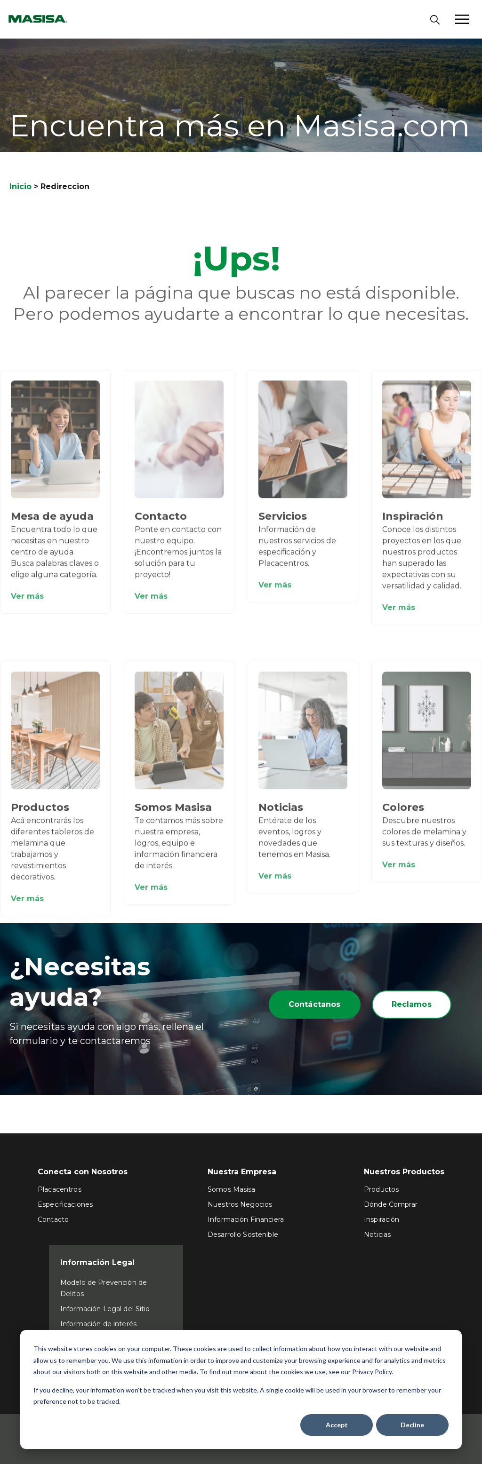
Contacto (161, 522)
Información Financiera (246, 1219)
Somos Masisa (173, 813)
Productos (40, 813)
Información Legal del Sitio (105, 1309)
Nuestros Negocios (240, 1204)
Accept (337, 1425)
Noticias (280, 813)
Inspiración (412, 522)
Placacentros (59, 1189)
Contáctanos (315, 1004)
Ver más (27, 602)
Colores (403, 813)
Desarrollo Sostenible (243, 1234)
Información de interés (98, 1324)
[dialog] (241, 1389)
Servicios (282, 522)
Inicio (20, 186)
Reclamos (412, 1004)
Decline (412, 1425)
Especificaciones (65, 1204)
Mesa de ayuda (52, 522)
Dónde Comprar (391, 1204)
